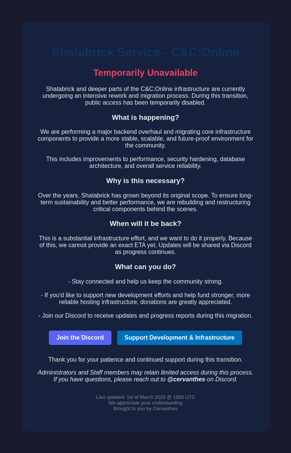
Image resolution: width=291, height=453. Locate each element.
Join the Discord (80, 337)
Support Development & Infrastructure (180, 337)
